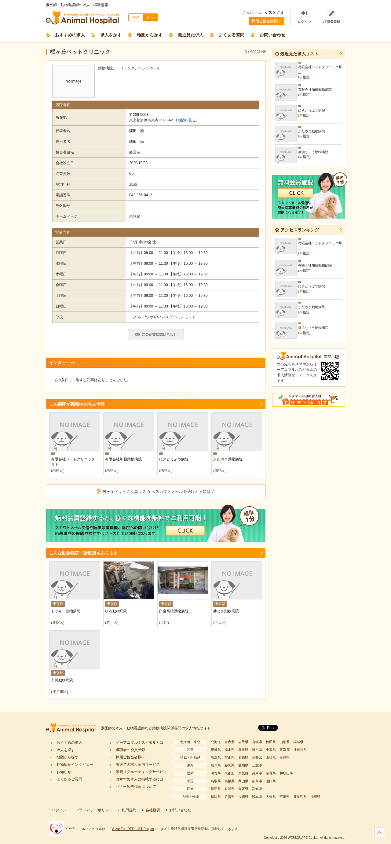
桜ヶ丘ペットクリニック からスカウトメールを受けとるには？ (158, 491)
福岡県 (216, 796)
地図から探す (150, 34)
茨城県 (216, 749)
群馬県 (243, 749)
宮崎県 (285, 796)
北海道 (216, 742)
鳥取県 (216, 781)
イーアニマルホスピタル (73, 728)
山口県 (271, 781)
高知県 (257, 789)
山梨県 (271, 757)
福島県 (298, 742)
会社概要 (152, 810)
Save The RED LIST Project (133, 829)
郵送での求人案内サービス (138, 764)
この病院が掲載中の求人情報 (77, 404)
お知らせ (64, 772)
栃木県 (230, 749)
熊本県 (257, 796)
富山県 (230, 757)
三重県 (257, 765)
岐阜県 (216, 765)
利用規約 (129, 810)
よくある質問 (231, 34)
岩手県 (243, 742)
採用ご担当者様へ (266, 21)
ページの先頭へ (379, 832)
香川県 (230, 789)
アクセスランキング (297, 229)
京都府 (230, 773)
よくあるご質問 (69, 779)
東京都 (285, 749)
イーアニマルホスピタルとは (139, 742)
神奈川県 (300, 749)
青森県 (230, 742)
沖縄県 (315, 796)
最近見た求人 (190, 34)
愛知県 (243, 765)
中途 (136, 17)
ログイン (59, 810)
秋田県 (271, 742)
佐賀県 (230, 796)
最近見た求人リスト (297, 53)
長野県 (285, 757)
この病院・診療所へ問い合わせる (156, 334)
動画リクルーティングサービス (141, 772)
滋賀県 (216, 773)
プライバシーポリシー (94, 810)
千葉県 (271, 749)
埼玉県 (257, 749)
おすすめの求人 (70, 34)
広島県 (257, 781)
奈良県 (271, 773)
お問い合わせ (272, 34)
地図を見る (186, 120)
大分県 (271, 796)
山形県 (285, 742)
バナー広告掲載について (136, 786)
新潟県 (216, 757)
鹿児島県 (300, 796)
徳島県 (216, 789)
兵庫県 (257, 773)
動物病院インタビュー (75, 764)
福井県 (257, 757)
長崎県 (243, 796)
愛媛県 (243, 789)
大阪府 (243, 773)
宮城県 (257, 742)
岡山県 (243, 781)
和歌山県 (286, 773)
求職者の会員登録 (130, 750)
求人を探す (111, 34)
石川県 (243, 757)
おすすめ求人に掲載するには (139, 779)
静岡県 (230, 765)
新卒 (150, 17)
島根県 (230, 781)
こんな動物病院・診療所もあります (83, 553)
